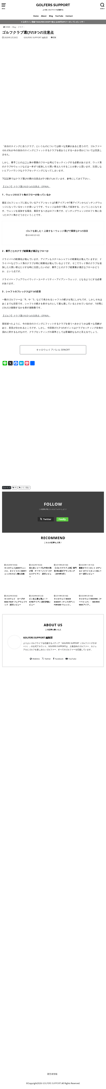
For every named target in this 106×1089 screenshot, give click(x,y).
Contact (69, 16)
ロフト (25, 162)
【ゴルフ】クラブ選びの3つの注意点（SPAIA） (26, 186)
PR (15, 487)
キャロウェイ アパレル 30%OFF (53, 349)
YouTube (59, 16)
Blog (51, 16)
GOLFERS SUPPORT (53, 5)
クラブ (7, 487)
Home (36, 16)
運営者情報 (52, 1074)
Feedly (62, 519)
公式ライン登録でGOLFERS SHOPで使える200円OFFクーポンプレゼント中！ (54, 22)
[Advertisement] (53, 391)
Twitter (47, 519)
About (44, 16)
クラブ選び (25, 487)
